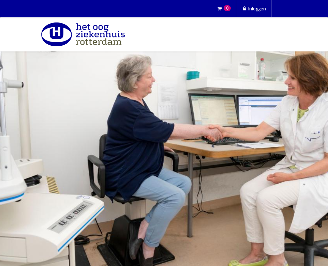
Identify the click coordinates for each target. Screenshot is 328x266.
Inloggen (253, 8)
